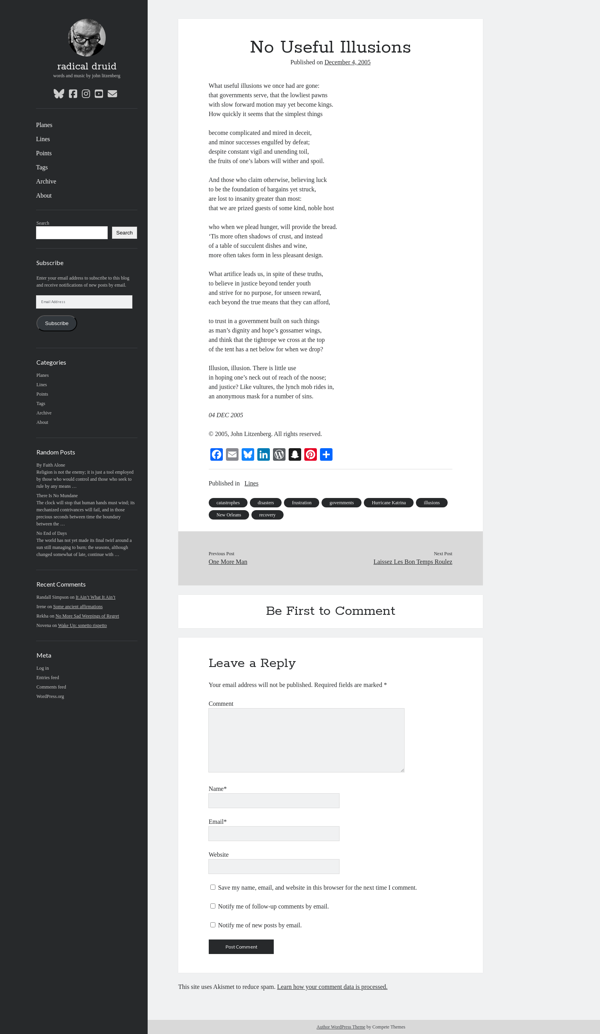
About (44, 195)
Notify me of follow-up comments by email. (273, 906)
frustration (301, 502)
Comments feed (51, 687)
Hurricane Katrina (389, 502)
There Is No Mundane (57, 495)
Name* (218, 788)
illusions (432, 502)
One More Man (228, 561)
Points (44, 153)
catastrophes (228, 502)
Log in (42, 668)
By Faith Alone (50, 465)
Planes (44, 125)
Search (42, 223)
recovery (267, 515)
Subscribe (57, 323)
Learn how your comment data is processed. (332, 986)
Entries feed (47, 677)
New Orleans (229, 515)
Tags (42, 167)
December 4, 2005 (348, 62)
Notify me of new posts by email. (260, 925)
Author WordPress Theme (340, 1027)
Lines (43, 139)
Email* (218, 821)
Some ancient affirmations (78, 606)
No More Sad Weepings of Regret (87, 616)
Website (219, 854)
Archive (46, 181)
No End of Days (51, 533)
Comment (221, 703)
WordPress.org (50, 696)
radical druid (87, 66)
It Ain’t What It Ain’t (95, 597)
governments (341, 502)
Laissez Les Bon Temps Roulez (413, 561)
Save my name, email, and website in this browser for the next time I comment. (317, 887)
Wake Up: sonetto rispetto (82, 625)
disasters (266, 502)
